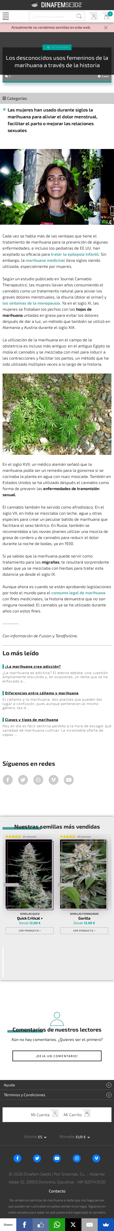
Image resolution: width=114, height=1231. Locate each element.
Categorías (15, 98)
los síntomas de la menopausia (31, 303)
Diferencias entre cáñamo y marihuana (42, 693)
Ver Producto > (30, 930)
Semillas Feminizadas (84, 914)
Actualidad (60, 47)
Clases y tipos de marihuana (31, 719)
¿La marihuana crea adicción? (33, 666)
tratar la (75, 254)
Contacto (57, 1190)
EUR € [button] (81, 1136)
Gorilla (84, 918)
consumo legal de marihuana (78, 592)
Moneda (67, 1136)
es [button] (40, 1136)
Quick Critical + (29, 918)
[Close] (106, 28)
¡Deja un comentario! (57, 1056)
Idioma (30, 1136)
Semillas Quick (30, 914)
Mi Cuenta (93, 16)
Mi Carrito (106, 16)
